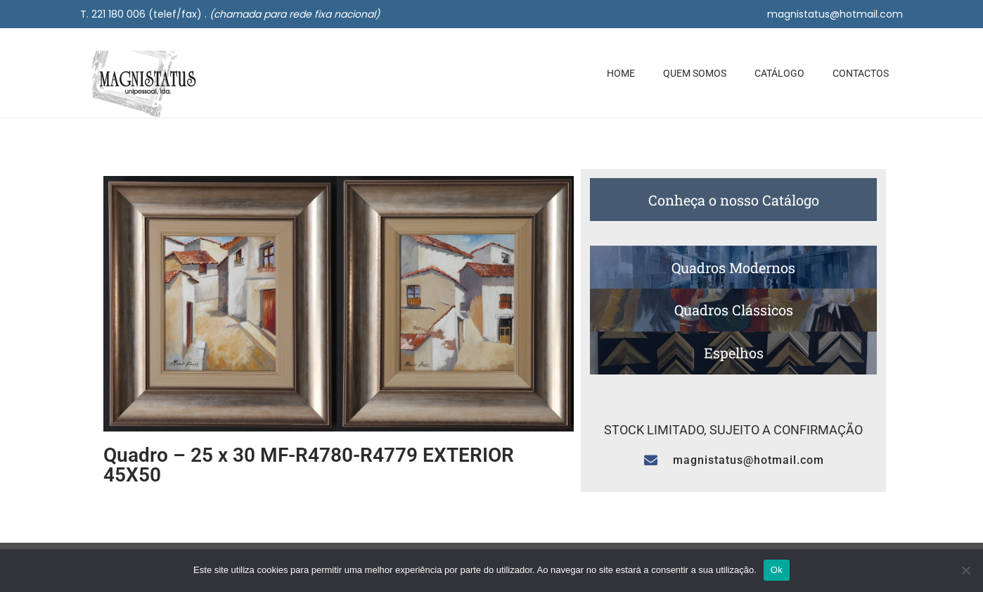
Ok (777, 570)
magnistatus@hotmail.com (835, 14)
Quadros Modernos (733, 267)
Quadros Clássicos (733, 310)
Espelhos (734, 353)
